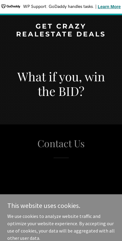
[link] (61, 35)
